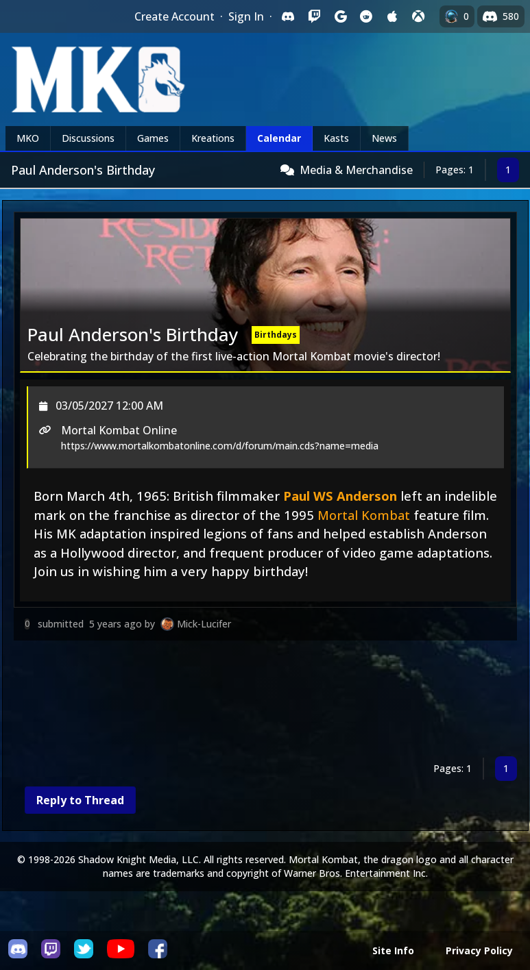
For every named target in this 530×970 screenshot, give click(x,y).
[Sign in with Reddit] (366, 16)
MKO (27, 138)
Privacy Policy (479, 950)
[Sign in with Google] (340, 16)
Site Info (393, 950)
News (384, 138)
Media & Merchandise (356, 169)
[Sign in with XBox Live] (418, 16)
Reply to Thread (80, 800)
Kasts (336, 138)
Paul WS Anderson (340, 495)
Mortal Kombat (363, 514)
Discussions (88, 138)
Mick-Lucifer (204, 623)
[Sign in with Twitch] (314, 16)
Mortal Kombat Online (119, 430)
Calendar (279, 138)
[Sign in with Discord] (288, 16)
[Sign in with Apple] (392, 16)
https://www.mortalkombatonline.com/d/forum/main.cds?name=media (219, 445)
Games (153, 138)
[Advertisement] (265, 701)
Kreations (212, 138)
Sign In (246, 16)
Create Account (174, 16)
